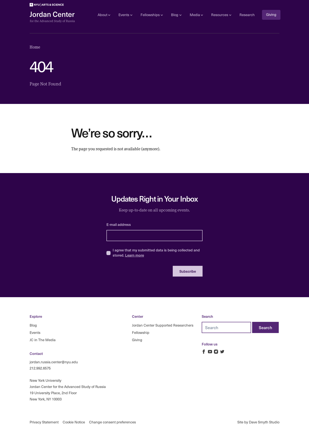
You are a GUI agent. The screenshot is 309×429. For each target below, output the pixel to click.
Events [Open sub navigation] (125, 14)
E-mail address (118, 224)
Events (35, 332)
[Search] (265, 327)
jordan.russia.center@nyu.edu (54, 361)
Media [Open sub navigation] (196, 14)
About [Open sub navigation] (104, 14)
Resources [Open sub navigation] (221, 14)
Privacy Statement (44, 422)
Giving (271, 14)
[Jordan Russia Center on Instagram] (216, 351)
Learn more (134, 255)
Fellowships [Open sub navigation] (152, 14)
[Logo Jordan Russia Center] (52, 17)
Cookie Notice (74, 422)
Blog (33, 325)
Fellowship (140, 332)
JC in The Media (43, 339)
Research (247, 14)
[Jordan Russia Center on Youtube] (210, 351)
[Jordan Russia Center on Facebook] (204, 351)
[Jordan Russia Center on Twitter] (222, 351)
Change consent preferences (112, 422)
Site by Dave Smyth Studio (258, 422)
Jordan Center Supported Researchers (162, 325)
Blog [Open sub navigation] (176, 14)
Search (207, 316)
